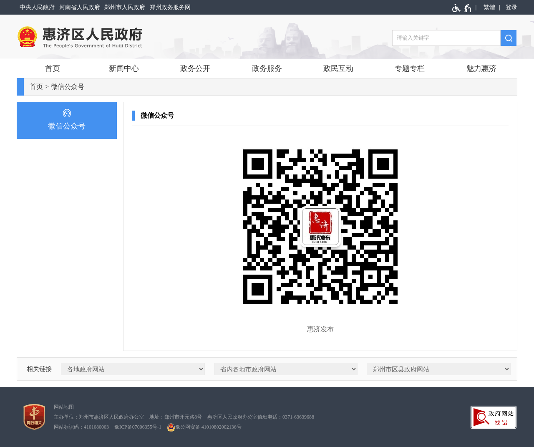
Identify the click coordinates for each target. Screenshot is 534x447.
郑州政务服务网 (170, 7)
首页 (52, 68)
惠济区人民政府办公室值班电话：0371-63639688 (260, 417)
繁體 (489, 7)
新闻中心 (124, 68)
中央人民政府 (37, 7)
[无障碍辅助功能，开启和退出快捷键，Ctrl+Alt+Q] (462, 8)
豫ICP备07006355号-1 (137, 427)
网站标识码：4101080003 (81, 427)
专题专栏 (410, 68)
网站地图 (64, 407)
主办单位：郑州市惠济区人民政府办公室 (99, 417)
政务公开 (195, 68)
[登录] (510, 7)
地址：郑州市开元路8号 (175, 417)
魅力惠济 (481, 68)
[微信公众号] (67, 120)
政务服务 (267, 68)
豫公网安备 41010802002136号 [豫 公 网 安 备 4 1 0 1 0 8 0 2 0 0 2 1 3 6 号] (204, 427)
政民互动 (338, 68)
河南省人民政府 (79, 7)
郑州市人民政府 (124, 7)
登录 (511, 7)
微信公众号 (67, 86)
